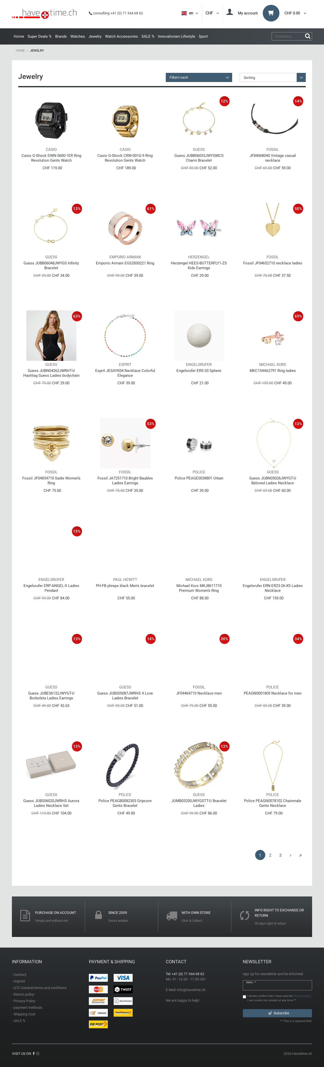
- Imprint (18, 981)
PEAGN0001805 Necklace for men (272, 693)
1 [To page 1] (260, 855)
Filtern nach (179, 77)
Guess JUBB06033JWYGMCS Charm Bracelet (199, 158)
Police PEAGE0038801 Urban (199, 478)
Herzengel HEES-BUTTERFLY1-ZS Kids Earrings (199, 265)
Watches (77, 36)
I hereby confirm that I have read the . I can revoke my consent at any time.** (279, 998)
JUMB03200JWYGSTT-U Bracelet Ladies (199, 803)
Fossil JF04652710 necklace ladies (272, 263)
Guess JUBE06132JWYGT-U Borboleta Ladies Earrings (51, 695)
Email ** (251, 982)
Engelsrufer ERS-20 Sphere (198, 370)
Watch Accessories (121, 36)
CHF (213, 13)
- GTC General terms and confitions (39, 988)
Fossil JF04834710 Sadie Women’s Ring (51, 480)
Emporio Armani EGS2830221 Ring (125, 263)
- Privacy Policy (23, 1001)
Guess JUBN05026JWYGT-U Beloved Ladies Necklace (272, 480)
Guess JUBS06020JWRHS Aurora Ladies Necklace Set (51, 803)
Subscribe (278, 1013)
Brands (61, 36)
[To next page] (291, 855)
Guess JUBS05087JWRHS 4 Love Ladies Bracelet (125, 695)
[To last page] (301, 855)
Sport (203, 36)
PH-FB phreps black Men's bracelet (125, 585)
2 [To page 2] (270, 855)
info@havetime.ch (191, 990)
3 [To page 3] (280, 855)
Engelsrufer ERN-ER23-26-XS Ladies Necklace (273, 588)
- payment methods (27, 1008)
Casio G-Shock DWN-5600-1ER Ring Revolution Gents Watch (51, 158)
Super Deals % (40, 36)
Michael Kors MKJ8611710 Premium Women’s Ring (198, 588)
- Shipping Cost (23, 1014)
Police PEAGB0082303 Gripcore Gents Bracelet (125, 803)
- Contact (19, 975)
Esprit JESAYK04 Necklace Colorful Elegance (125, 373)
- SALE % (18, 1021)
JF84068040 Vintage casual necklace (273, 158)
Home (19, 36)
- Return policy (23, 994)
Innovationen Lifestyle (176, 36)
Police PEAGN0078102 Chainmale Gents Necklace (272, 803)
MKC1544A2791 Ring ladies (273, 370)
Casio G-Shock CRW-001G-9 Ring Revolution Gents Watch (125, 158)
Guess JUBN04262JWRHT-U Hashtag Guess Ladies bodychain (51, 373)
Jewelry (95, 36)
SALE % (147, 36)
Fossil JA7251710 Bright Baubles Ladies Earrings (125, 480)
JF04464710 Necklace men (199, 693)
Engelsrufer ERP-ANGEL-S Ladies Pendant (51, 588)
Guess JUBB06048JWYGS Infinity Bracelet (51, 265)
